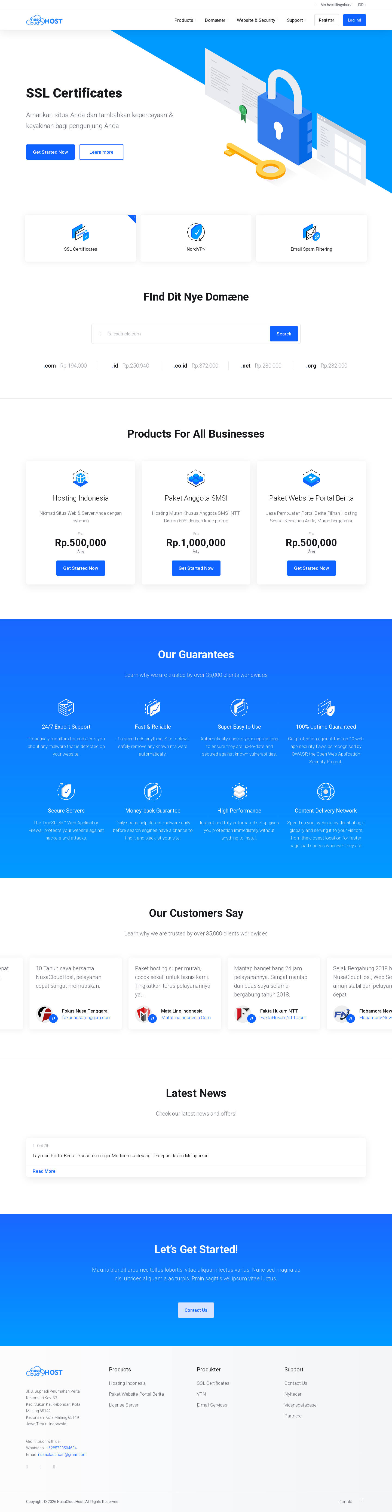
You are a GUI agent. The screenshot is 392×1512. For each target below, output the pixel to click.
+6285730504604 (61, 1448)
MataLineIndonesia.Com (186, 1017)
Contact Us (196, 1310)
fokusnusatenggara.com (86, 1017)
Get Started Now (50, 152)
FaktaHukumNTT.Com (283, 1017)
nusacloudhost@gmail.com (62, 1454)
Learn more (102, 152)
